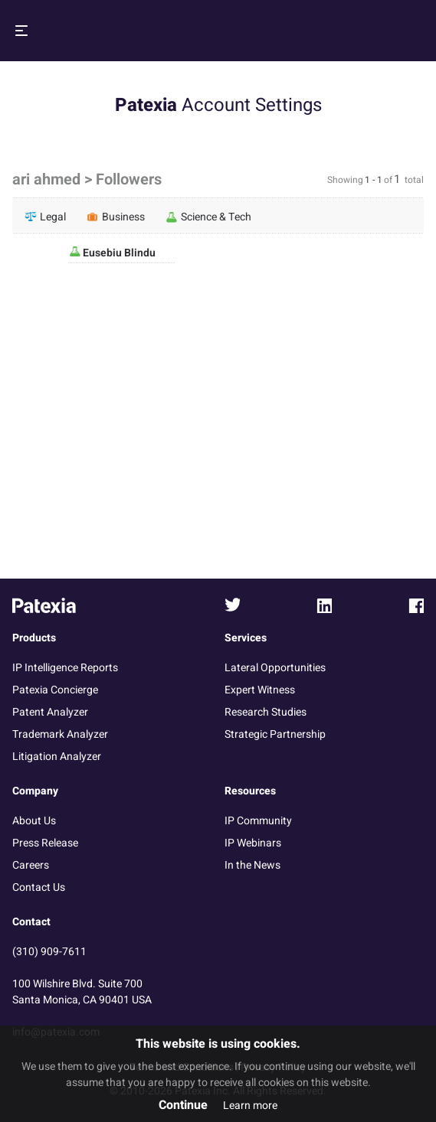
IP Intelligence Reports (65, 668)
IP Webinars (253, 843)
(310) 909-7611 (49, 952)
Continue (183, 1105)
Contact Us (38, 887)
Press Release (45, 843)
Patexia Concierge (55, 690)
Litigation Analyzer (56, 757)
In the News (252, 865)
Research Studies (266, 712)
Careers (30, 865)
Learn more (250, 1106)
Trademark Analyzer (60, 734)
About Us (34, 821)
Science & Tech (208, 216)
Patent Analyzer (50, 712)
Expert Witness (260, 690)
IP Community (258, 821)
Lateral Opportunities (275, 668)
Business (116, 216)
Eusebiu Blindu (118, 253)
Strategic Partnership (275, 734)
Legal (45, 216)
